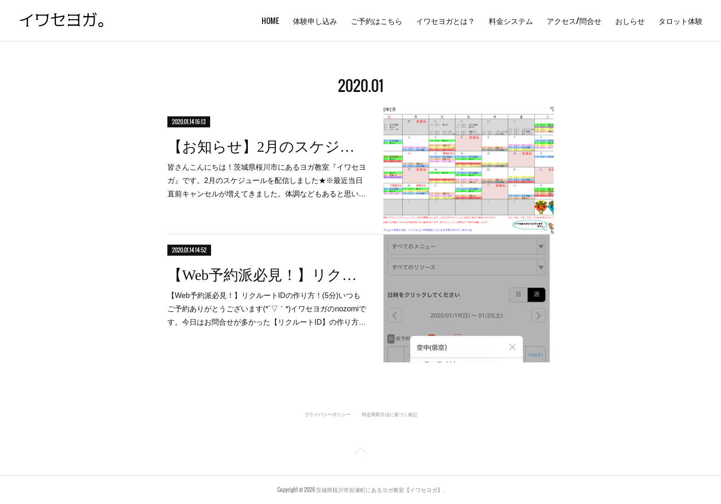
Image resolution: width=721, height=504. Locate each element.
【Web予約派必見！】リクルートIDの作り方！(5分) (267, 275)
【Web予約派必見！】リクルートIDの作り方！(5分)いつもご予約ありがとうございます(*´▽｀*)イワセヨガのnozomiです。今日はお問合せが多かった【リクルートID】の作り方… (266, 309)
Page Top (360, 452)
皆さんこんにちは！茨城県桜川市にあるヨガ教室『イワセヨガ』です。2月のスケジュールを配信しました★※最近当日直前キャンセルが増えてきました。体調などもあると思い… (266, 180)
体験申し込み (315, 20)
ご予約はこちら (376, 20)
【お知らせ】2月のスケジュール (267, 146)
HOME (270, 20)
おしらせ (630, 20)
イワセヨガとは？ (445, 20)
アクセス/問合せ (574, 20)
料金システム (511, 20)
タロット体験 (680, 20)
